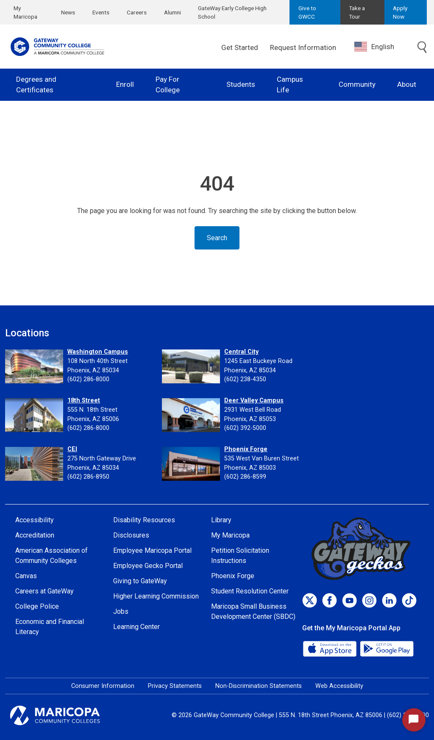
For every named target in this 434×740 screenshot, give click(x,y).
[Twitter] (309, 600)
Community (357, 84)
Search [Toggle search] (217, 238)
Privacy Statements (175, 686)
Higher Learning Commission (156, 596)
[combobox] (380, 47)
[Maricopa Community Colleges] (65, 715)
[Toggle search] (422, 47)
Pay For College (168, 84)
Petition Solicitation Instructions (240, 555)
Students (240, 84)
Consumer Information (102, 686)
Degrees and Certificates (36, 84)
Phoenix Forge (245, 449)
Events (100, 12)
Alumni (172, 12)
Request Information (303, 47)
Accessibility (34, 520)
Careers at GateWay (44, 591)
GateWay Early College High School (232, 12)
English (374, 47)
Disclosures (131, 535)
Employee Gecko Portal (148, 566)
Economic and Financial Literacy (49, 627)
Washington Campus (97, 351)
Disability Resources (144, 520)
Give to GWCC (307, 12)
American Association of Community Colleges (51, 555)
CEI (72, 449)
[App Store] (330, 648)
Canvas (26, 576)
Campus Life (290, 84)
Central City (241, 351)
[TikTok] (409, 600)
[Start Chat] (414, 720)
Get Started (239, 47)
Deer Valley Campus (254, 400)
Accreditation (34, 535)
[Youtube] (349, 600)
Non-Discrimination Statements (258, 686)
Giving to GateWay (140, 581)
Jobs (120, 611)
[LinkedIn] (389, 600)
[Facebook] (329, 600)
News (68, 12)
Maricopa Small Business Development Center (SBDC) (253, 611)
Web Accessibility (339, 686)
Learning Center (136, 627)
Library (221, 520)
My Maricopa (25, 12)
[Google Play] (386, 648)
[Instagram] (369, 600)
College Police (37, 606)
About (406, 84)
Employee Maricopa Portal (152, 550)
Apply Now (400, 12)
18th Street (83, 400)
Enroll (125, 84)
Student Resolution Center (250, 591)
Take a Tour (357, 12)
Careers (137, 12)
